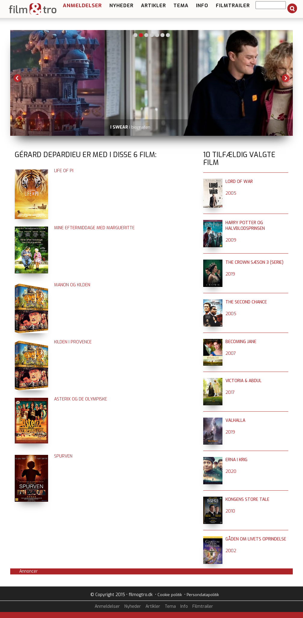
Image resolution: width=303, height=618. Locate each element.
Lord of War (239, 181)
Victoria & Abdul (243, 381)
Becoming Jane (240, 342)
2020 (230, 471)
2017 (230, 392)
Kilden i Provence (73, 342)
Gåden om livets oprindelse (255, 539)
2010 (230, 511)
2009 (230, 240)
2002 (230, 551)
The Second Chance (246, 302)
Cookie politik (170, 594)
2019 (230, 274)
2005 (230, 193)
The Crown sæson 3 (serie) (254, 262)
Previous (17, 78)
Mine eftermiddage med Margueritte (94, 228)
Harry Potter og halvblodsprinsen (245, 225)
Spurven (63, 456)
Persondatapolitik (203, 594)
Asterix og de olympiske (80, 399)
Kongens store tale (247, 499)
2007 (230, 353)
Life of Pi (63, 171)
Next (285, 78)
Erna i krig (236, 460)
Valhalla (235, 420)
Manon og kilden (72, 285)
